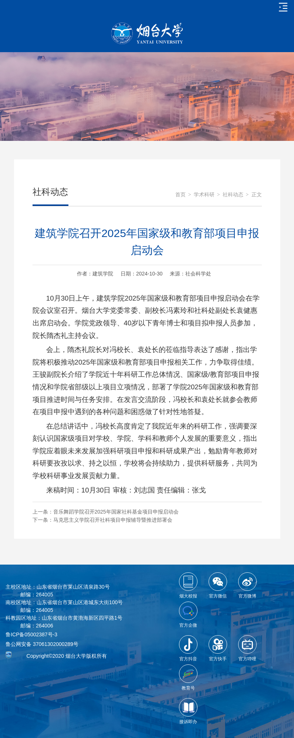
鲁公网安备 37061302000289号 (42, 644)
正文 (256, 194)
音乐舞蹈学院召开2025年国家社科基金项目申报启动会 (116, 512)
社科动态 (233, 194)
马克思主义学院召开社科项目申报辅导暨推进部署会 (112, 520)
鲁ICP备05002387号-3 (31, 634)
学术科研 (204, 194)
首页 (180, 194)
